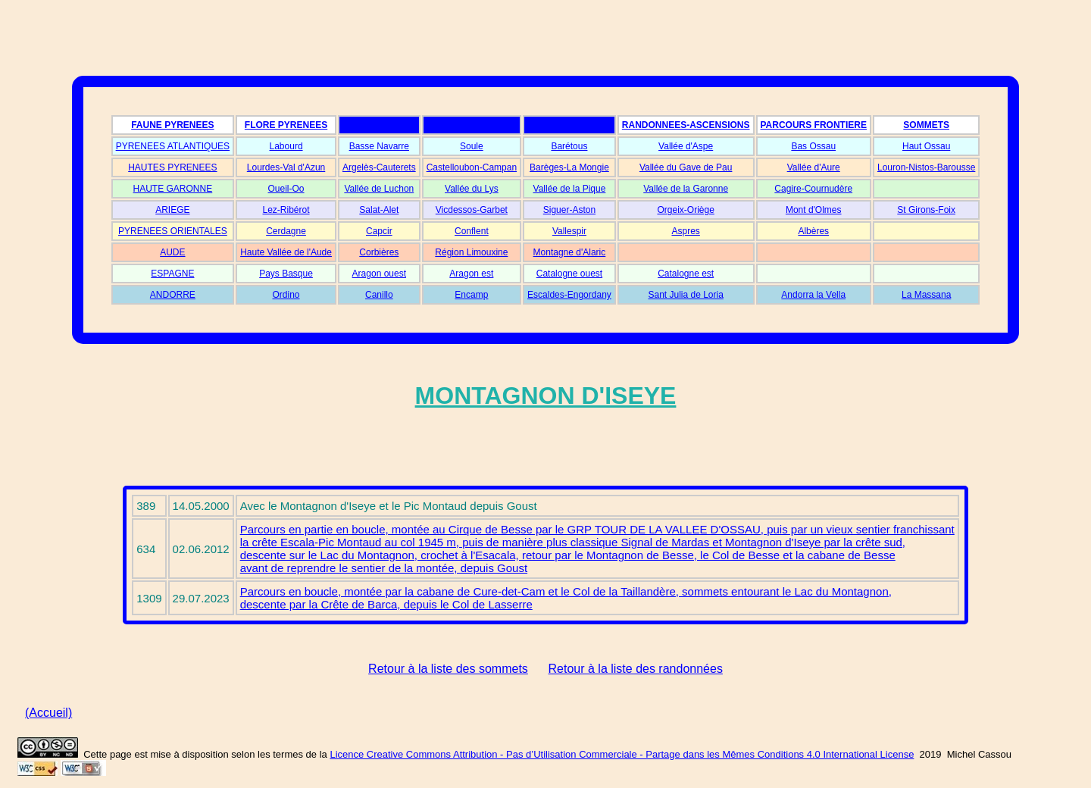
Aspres (685, 231)
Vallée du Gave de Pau (686, 167)
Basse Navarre (379, 146)
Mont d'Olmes (814, 210)
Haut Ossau (926, 146)
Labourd (286, 146)
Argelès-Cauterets (379, 167)
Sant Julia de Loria (685, 294)
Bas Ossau (813, 146)
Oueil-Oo (286, 188)
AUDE (172, 252)
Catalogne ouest (569, 273)
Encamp (471, 294)
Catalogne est (686, 273)
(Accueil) (48, 712)
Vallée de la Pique (569, 188)
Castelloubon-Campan (472, 167)
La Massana (926, 294)
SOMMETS (926, 125)
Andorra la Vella (813, 294)
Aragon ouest (379, 273)
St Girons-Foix (926, 210)
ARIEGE (172, 210)
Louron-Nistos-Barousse (926, 167)
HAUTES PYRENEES (172, 167)
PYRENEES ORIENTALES (172, 231)
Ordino (286, 294)
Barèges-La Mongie (569, 167)
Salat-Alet (379, 210)
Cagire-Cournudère (813, 188)
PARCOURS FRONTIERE (814, 125)
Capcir (379, 231)
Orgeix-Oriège (685, 210)
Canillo (379, 294)
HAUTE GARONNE (173, 188)
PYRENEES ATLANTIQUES (173, 146)
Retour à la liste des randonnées (636, 668)
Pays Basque (286, 273)
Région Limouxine (471, 252)
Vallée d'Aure (813, 167)
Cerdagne (286, 231)
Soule (471, 146)
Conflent (472, 231)
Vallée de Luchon (379, 188)
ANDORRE (172, 294)
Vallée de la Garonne (685, 188)
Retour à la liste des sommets (448, 668)
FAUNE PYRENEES (172, 125)
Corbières (379, 252)
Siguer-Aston (569, 210)
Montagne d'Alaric (569, 252)
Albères (813, 231)
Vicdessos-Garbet (472, 210)
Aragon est (471, 273)
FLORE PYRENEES (286, 125)
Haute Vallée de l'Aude (286, 252)
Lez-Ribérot (286, 210)
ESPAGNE (172, 273)
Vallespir (569, 231)
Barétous (569, 146)
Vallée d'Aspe (685, 146)
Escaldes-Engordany (569, 294)
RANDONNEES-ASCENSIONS (686, 125)
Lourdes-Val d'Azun (286, 167)
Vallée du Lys (472, 188)
